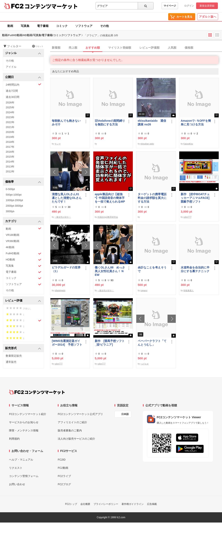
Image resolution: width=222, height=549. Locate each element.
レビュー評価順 (149, 47)
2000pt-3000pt (14, 205)
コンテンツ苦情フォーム (23, 476)
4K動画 (10, 247)
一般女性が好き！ (62, 217)
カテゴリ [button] (23, 221)
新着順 (56, 47)
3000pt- (10, 211)
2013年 (10, 166)
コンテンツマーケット (51, 6)
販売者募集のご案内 (70, 430)
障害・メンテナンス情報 (23, 430)
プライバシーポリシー (106, 504)
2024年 (10, 112)
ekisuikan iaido (147, 144)
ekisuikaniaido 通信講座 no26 (152, 122)
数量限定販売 (14, 355)
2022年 (10, 122)
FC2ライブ (64, 476)
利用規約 (14, 438)
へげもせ (144, 364)
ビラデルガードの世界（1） (66, 269)
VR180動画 (12, 234)
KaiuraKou (188, 144)
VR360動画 (12, 241)
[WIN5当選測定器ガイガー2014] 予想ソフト (67, 342)
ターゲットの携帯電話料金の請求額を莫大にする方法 (152, 198)
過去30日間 (12, 97)
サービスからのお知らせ (23, 422)
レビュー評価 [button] (23, 301)
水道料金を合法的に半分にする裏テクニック (195, 269)
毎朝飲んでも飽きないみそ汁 (66, 122)
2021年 (10, 127)
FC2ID (62, 459)
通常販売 (11, 361)
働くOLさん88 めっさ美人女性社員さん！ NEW (110, 271)
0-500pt (10, 189)
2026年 (10, 102)
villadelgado (59, 290)
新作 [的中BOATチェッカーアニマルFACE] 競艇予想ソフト (195, 198)
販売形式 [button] (23, 348)
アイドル (11, 66)
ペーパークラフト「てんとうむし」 (152, 342)
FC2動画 (63, 467)
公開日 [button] (23, 77)
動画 (10, 26)
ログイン (189, 5)
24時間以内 (23, 84)
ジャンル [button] (23, 53)
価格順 (189, 47)
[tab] (136, 48)
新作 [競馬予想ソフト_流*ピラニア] (110, 342)
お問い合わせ (17, 484)
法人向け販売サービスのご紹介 (76, 438)
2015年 (10, 156)
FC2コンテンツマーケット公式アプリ (80, 414)
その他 (104, 26)
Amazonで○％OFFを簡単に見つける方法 (196, 122)
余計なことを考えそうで (152, 269)
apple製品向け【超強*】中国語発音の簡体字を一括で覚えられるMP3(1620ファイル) (110, 198)
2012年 (10, 171)
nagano (143, 290)
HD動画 (23, 259)
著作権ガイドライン (132, 504)
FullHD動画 (23, 253)
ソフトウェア (83, 26)
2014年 (10, 161)
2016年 (10, 151)
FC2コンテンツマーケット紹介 (27, 414)
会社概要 (85, 504)
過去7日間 (12, 90)
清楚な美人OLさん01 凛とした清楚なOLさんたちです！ (67, 198)
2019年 (10, 137)
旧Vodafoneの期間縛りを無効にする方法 (110, 122)
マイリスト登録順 (119, 47)
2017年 (10, 146)
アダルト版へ (207, 16)
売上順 (73, 47)
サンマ (57, 144)
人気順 (172, 47)
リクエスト (15, 467)
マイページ (170, 5)
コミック (62, 26)
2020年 (10, 132)
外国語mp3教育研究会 (107, 217)
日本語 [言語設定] (125, 414)
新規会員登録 (207, 5)
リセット (37, 46)
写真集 (25, 26)
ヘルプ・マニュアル (21, 459)
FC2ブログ (64, 484)
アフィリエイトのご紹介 (72, 422)
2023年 (10, 117)
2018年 (10, 141)
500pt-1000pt (14, 194)
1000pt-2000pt (14, 200)
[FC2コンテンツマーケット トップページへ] (37, 392)
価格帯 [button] (23, 182)
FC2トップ (71, 504)
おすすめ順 (93, 47)
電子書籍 (43, 26)
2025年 (10, 107)
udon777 (187, 217)
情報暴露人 (188, 290)
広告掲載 (152, 504)
